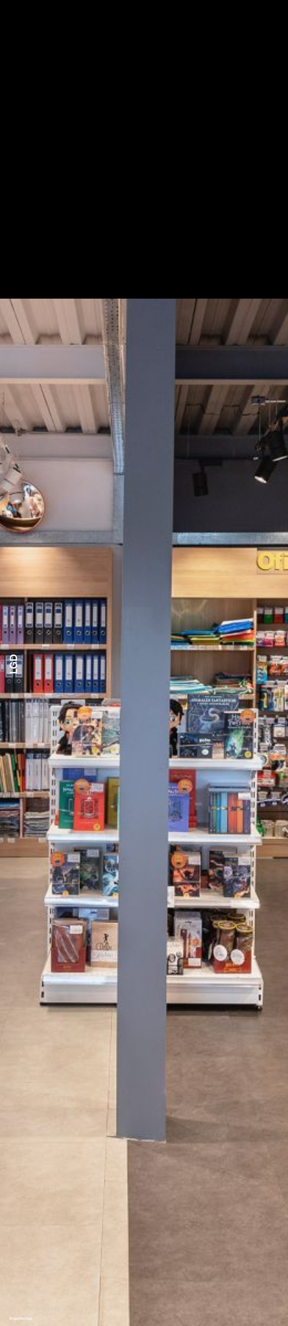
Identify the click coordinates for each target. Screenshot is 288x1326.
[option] (144, 663)
